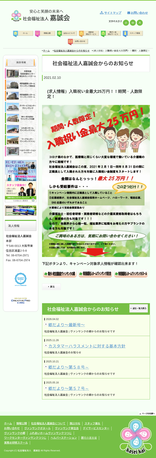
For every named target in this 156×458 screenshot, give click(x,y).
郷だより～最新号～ (66, 325)
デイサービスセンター (96, 428)
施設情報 (75, 423)
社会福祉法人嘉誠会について (48, 423)
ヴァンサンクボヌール (37, 428)
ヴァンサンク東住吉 (67, 428)
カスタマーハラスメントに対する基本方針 (87, 346)
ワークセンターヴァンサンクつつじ (25, 437)
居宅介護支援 (89, 437)
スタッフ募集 (92, 423)
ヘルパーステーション (64, 437)
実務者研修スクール (16, 442)
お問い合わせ (139, 12)
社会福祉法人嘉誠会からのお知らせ (72, 50)
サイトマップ (112, 12)
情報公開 (21, 423)
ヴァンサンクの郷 (14, 433)
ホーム (46, 50)
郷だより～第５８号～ (68, 367)
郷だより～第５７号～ (68, 388)
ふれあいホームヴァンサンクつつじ (50, 433)
